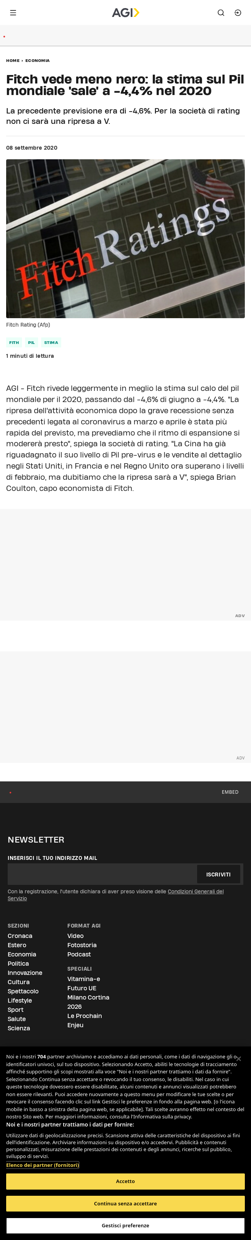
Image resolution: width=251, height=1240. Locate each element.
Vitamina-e (83, 979)
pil (31, 342)
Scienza (19, 1028)
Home (13, 60)
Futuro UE (81, 988)
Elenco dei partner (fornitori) (42, 1161)
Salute (17, 1019)
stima (51, 342)
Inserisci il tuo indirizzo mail (52, 858)
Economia (37, 60)
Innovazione (25, 972)
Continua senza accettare (125, 1203)
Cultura (19, 982)
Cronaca (20, 936)
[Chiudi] (238, 1058)
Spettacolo (23, 991)
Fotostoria (82, 945)
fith (14, 342)
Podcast (79, 954)
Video (75, 936)
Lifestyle (20, 1000)
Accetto (125, 1181)
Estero (17, 945)
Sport (15, 1009)
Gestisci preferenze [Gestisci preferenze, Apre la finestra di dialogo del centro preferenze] (125, 1225)
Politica (18, 963)
